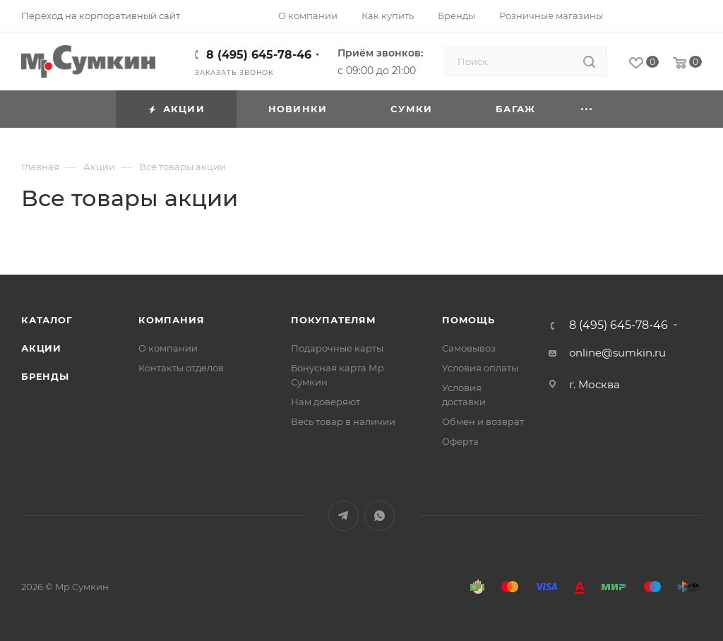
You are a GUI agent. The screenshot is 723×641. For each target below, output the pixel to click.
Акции (41, 348)
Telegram (343, 516)
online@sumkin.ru (617, 352)
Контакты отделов (181, 367)
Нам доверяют (325, 401)
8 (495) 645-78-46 (258, 54)
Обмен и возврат (483, 421)
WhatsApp (379, 516)
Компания (171, 319)
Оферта (460, 441)
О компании (168, 348)
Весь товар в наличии (343, 421)
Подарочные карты (337, 348)
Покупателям (333, 319)
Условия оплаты (480, 367)
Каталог (47, 319)
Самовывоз (469, 348)
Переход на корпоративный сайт (100, 15)
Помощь (468, 319)
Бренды (45, 376)
